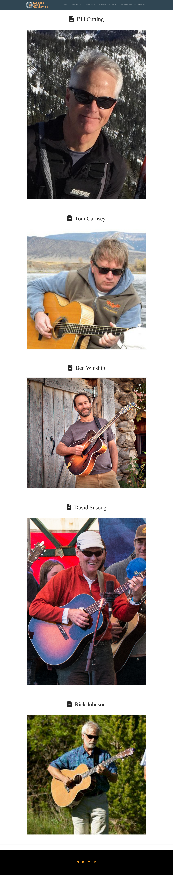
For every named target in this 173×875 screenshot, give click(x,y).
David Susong (90, 507)
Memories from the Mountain (109, 866)
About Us (62, 866)
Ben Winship (90, 367)
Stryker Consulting (92, 859)
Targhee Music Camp (87, 866)
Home (54, 866)
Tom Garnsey (90, 218)
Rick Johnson (90, 704)
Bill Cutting (90, 19)
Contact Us (72, 866)
